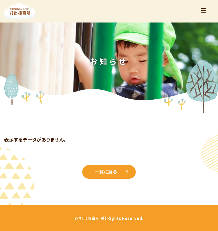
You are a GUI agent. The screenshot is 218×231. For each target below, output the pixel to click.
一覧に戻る (106, 171)
